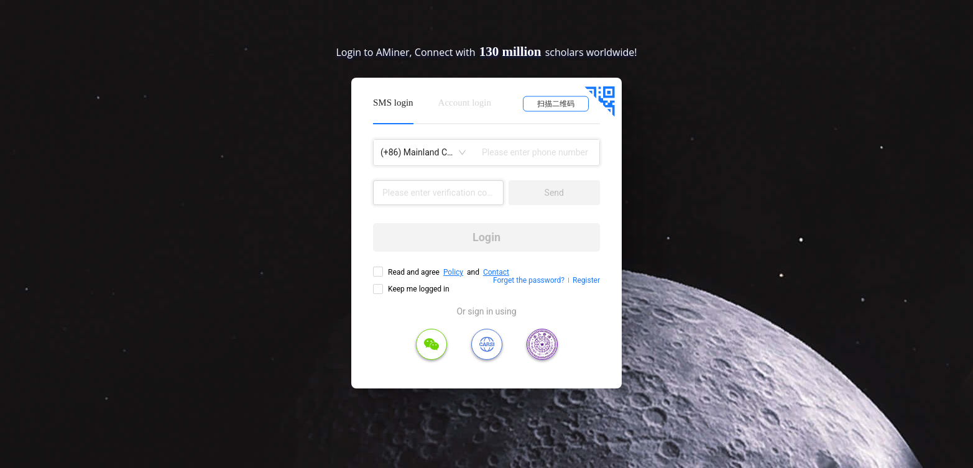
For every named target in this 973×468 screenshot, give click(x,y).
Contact (496, 272)
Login (486, 237)
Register (586, 280)
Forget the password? (529, 280)
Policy (453, 272)
